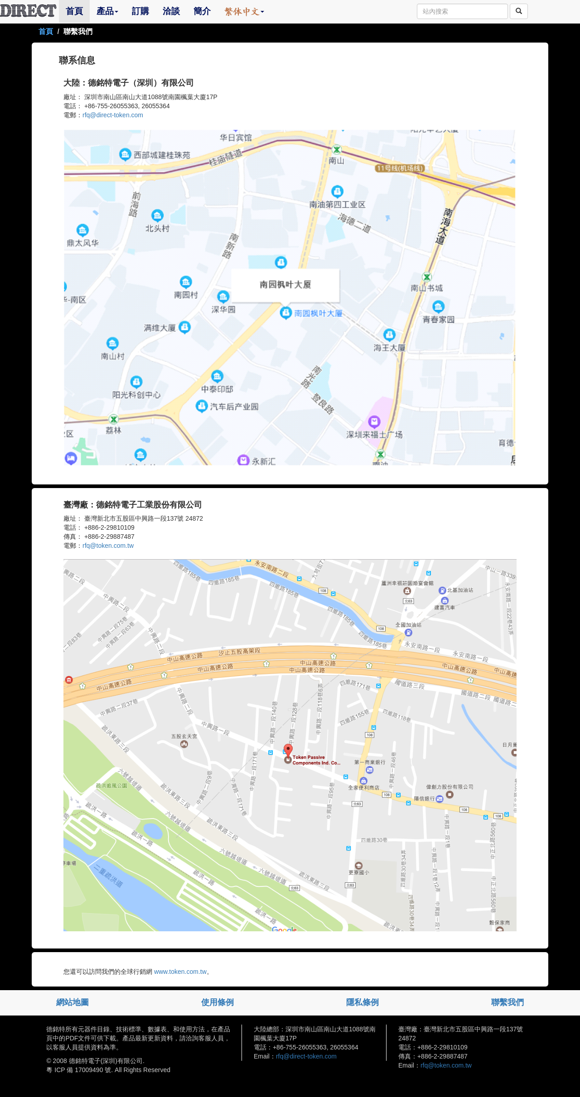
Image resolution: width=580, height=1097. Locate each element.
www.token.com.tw (179, 971)
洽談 (171, 11)
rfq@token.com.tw (108, 545)
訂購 (140, 11)
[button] (244, 11)
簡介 (202, 11)
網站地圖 (72, 1002)
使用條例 (217, 1002)
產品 (107, 11)
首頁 (78, 11)
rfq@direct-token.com (112, 115)
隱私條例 (362, 1002)
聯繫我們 (507, 1002)
